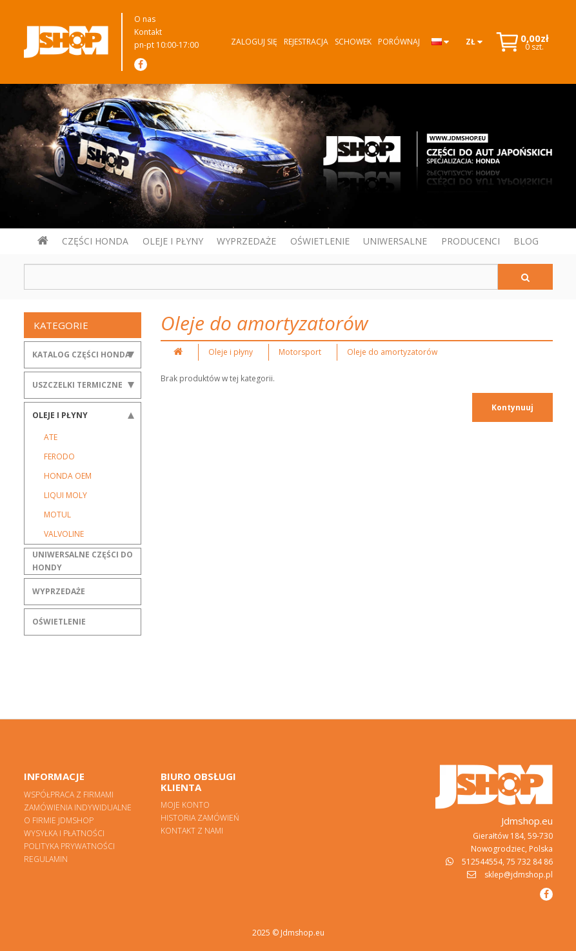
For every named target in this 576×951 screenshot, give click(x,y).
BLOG (526, 241)
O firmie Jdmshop (59, 820)
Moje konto (185, 804)
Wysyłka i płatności (64, 833)
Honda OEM (68, 475)
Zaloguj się (254, 41)
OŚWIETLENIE (320, 241)
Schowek (353, 41)
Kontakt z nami (192, 830)
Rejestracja (306, 41)
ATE (50, 437)
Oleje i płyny (60, 415)
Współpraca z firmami (69, 794)
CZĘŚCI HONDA (95, 241)
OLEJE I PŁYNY (173, 241)
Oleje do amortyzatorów (392, 351)
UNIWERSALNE (395, 241)
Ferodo (59, 456)
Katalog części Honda (81, 354)
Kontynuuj (512, 407)
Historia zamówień (200, 817)
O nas (144, 19)
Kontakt (148, 31)
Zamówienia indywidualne (78, 807)
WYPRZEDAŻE (246, 241)
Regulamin (46, 859)
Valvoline (64, 533)
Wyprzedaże (58, 591)
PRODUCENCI (470, 241)
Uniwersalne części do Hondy (82, 561)
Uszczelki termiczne (77, 384)
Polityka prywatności (69, 846)
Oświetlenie (59, 621)
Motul (57, 514)
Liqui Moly (65, 495)
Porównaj (399, 41)
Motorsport (300, 351)
